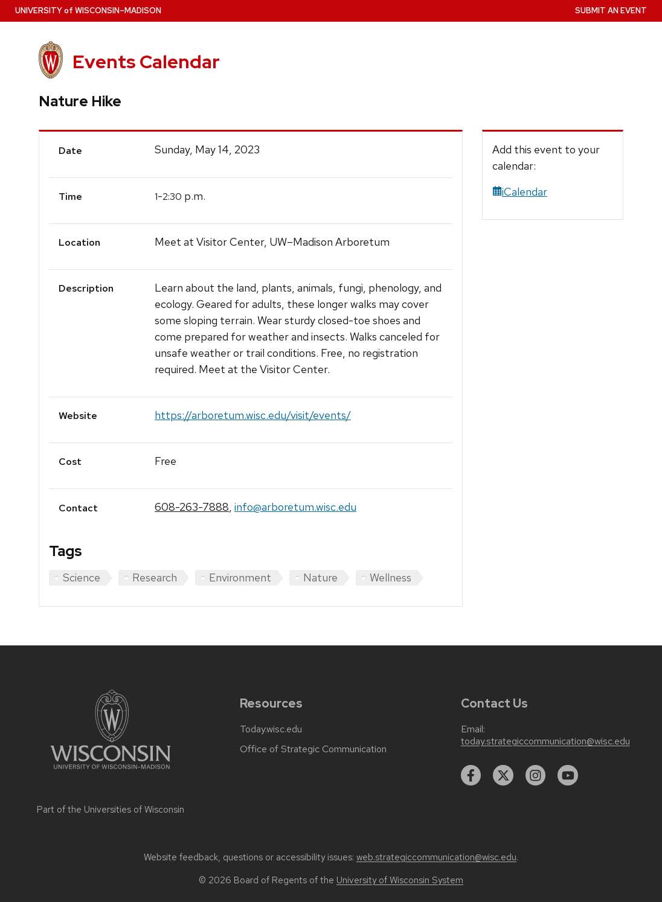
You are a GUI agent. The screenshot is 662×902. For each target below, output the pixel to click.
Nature (320, 577)
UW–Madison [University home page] (88, 10)
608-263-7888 (192, 507)
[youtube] (568, 775)
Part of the (110, 810)
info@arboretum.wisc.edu (295, 507)
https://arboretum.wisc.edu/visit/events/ (253, 415)
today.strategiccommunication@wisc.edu (545, 741)
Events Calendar (146, 62)
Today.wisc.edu (271, 729)
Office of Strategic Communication (313, 749)
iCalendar (519, 192)
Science (81, 577)
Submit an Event (611, 10)
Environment (240, 577)
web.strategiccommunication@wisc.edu (436, 857)
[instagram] (535, 775)
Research (154, 577)
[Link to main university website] (110, 771)
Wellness (390, 577)
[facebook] (471, 775)
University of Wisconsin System (399, 880)
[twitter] (503, 775)
